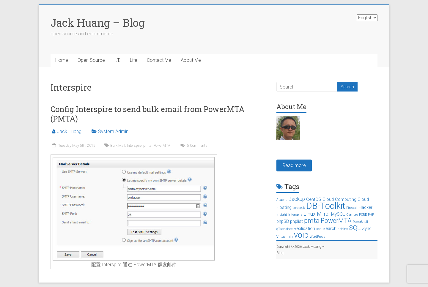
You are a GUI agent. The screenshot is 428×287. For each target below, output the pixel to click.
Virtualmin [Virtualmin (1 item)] (284, 237)
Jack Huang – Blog (98, 22)
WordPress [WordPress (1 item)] (317, 237)
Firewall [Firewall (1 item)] (352, 208)
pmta (147, 146)
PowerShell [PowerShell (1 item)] (360, 222)
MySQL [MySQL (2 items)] (338, 214)
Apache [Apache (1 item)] (281, 200)
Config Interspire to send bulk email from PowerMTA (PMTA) (148, 114)
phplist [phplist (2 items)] (296, 221)
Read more (294, 165)
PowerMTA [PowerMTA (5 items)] (336, 220)
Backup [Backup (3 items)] (296, 199)
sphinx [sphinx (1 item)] (343, 229)
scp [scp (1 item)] (318, 229)
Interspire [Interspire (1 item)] (295, 215)
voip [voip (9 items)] (301, 235)
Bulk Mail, (118, 146)
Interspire (134, 146)
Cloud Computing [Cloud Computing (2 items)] (339, 199)
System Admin (113, 131)
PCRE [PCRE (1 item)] (363, 215)
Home (61, 60)
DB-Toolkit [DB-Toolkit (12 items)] (325, 206)
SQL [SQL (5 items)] (355, 227)
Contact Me (159, 60)
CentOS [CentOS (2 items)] (313, 199)
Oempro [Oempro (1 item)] (352, 215)
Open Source (91, 60)
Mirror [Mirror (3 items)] (323, 214)
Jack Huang (69, 131)
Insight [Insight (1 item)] (281, 215)
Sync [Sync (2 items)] (367, 228)
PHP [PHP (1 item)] (371, 215)
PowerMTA (161, 146)
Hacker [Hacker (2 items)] (365, 207)
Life (133, 60)
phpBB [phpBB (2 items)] (282, 221)
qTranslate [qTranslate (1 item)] (284, 229)
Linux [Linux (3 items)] (309, 214)
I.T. (117, 60)
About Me (191, 60)
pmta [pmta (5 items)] (312, 220)
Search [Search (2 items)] (329, 228)
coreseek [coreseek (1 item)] (299, 208)
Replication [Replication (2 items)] (304, 228)
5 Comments (193, 146)
